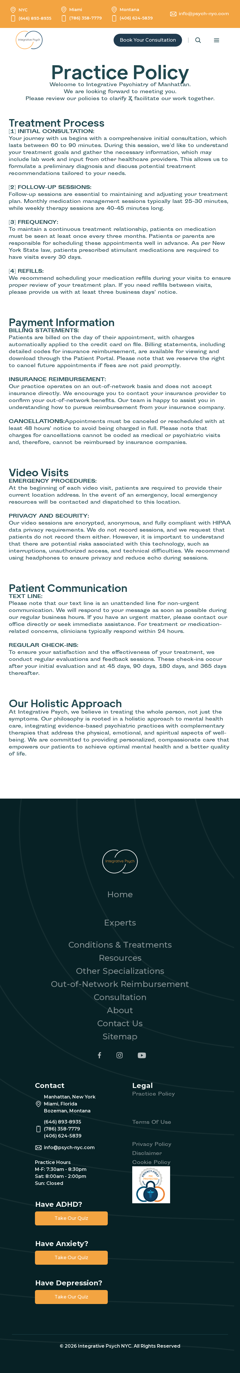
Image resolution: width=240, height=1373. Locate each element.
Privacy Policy (151, 1144)
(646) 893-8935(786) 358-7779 (62, 1125)
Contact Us (120, 1023)
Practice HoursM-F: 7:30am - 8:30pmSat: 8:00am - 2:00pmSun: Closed (61, 1173)
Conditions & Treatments (120, 945)
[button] (219, 40)
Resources (120, 958)
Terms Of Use (151, 1122)
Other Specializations (120, 971)
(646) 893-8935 (35, 18)
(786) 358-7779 (85, 18)
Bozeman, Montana (67, 1111)
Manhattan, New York (70, 1097)
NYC (23, 10)
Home (120, 894)
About (120, 1010)
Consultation (120, 997)
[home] (32, 40)
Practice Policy (153, 1094)
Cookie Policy (151, 1162)
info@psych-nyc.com (204, 14)
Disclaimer (147, 1153)
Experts (120, 923)
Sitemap (120, 1036)
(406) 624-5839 (136, 18)
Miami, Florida (60, 1104)
